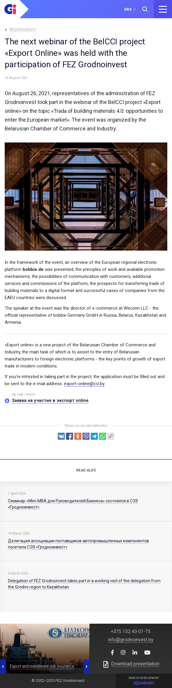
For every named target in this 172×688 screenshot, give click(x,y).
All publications (22, 29)
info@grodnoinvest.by (130, 639)
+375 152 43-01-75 (130, 631)
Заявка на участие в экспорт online (50, 400)
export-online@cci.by (84, 383)
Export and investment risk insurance (42, 666)
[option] (45, 649)
